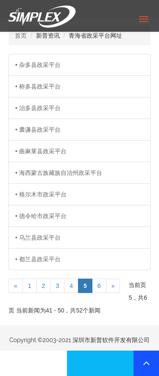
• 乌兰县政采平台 (38, 237)
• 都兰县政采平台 (38, 259)
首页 (21, 35)
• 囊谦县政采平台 (38, 129)
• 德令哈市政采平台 (41, 216)
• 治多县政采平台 (38, 108)
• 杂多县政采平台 (38, 64)
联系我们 (33, 363)
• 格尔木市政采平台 (41, 194)
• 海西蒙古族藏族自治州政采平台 (58, 172)
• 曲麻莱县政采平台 (41, 151)
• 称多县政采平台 (38, 86)
